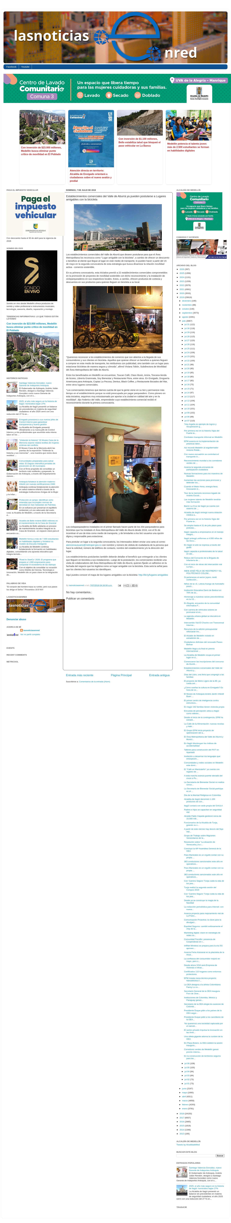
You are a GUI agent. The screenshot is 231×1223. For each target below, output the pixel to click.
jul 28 (187, 336)
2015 (182, 1125)
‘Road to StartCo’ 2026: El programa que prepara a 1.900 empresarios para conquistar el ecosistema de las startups (37, 562)
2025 (182, 273)
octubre (186, 309)
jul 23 (187, 356)
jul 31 (187, 324)
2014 (182, 1130)
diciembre (187, 301)
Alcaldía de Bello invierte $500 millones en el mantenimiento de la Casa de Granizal (38, 522)
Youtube (25, 66)
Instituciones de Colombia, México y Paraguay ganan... (200, 998)
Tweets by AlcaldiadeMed (188, 1145)
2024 (182, 277)
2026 (182, 269)
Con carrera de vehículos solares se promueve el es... (200, 611)
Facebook (11, 66)
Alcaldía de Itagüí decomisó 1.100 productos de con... (199, 800)
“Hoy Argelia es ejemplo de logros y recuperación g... (200, 425)
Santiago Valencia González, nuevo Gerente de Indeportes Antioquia (35, 384)
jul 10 (187, 408)
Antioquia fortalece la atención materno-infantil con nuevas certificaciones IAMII (37, 483)
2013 (182, 1134)
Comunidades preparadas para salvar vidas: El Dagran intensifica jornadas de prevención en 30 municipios (37, 463)
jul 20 (187, 368)
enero (185, 1108)
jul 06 (187, 1063)
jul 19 (187, 372)
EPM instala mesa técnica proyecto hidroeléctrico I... (200, 979)
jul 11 (187, 404)
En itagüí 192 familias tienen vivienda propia (204, 707)
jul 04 (187, 1071)
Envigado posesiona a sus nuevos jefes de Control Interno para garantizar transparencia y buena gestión (38, 422)
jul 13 (187, 396)
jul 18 (187, 376)
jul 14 (187, 392)
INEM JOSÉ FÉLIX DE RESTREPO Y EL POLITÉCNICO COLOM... (203, 572)
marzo (185, 1100)
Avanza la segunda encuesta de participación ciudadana (198, 468)
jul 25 (187, 348)
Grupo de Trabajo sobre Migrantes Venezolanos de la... (199, 836)
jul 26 (187, 344)
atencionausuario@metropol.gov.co (84, 545)
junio (184, 1088)
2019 (182, 297)
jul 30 (187, 328)
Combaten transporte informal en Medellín (203, 437)
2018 (182, 1113)
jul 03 (187, 1075)
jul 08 (187, 417)
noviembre (187, 305)
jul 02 (187, 1079)
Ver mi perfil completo (30, 634)
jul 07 (187, 421)
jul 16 (187, 384)
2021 (182, 289)
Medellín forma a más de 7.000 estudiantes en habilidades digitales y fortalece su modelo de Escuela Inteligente (39, 541)
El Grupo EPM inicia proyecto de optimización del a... (199, 731)
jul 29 (187, 332)
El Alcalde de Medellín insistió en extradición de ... (199, 637)
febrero (185, 1104)
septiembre (187, 313)
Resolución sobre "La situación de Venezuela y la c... (199, 843)
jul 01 (187, 1083)
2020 (182, 293)
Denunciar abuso (16, 619)
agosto (185, 317)
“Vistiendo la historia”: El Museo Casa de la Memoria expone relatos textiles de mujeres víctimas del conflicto (39, 442)
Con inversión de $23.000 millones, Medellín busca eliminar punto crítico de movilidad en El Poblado (41, 151)
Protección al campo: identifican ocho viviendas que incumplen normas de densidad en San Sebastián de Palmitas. (37, 502)
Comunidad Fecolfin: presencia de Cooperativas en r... (199, 940)
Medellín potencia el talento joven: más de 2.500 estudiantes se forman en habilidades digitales (188, 147)
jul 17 (187, 380)
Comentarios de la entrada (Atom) (94, 681)
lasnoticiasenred (31, 630)
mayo (185, 1092)
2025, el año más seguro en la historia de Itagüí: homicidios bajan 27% (38, 402)
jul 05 (187, 1067)
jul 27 (187, 340)
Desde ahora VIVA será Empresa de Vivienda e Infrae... (200, 966)
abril (184, 1096)
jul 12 (187, 401)
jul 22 (187, 360)
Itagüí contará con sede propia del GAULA (203, 806)
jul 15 (187, 388)
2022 (182, 285)
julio (184, 321)
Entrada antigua (159, 675)
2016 (182, 1122)
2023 (182, 281)
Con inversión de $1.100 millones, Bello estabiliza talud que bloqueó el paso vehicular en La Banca (140, 142)
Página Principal (121, 675)
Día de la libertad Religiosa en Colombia (202, 795)
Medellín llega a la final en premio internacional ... (199, 649)
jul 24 (187, 352)
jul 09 (187, 413)
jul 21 (187, 364)
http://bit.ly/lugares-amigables (153, 575)
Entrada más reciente (79, 675)
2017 (182, 1118)
